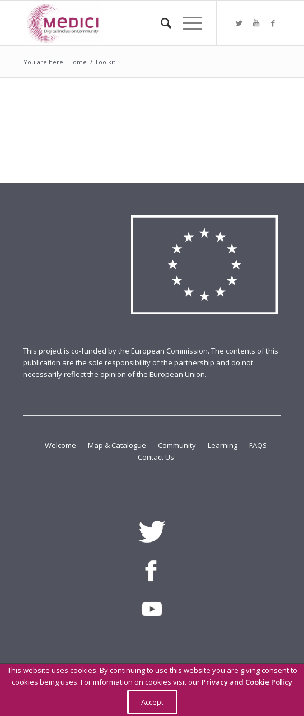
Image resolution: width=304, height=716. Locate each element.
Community (178, 445)
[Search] (160, 23)
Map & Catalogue (118, 445)
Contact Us (156, 457)
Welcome (61, 445)
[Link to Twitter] (239, 23)
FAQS (258, 445)
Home (77, 62)
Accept (152, 702)
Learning (223, 445)
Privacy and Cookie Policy (247, 682)
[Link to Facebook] (272, 23)
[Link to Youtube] (255, 23)
